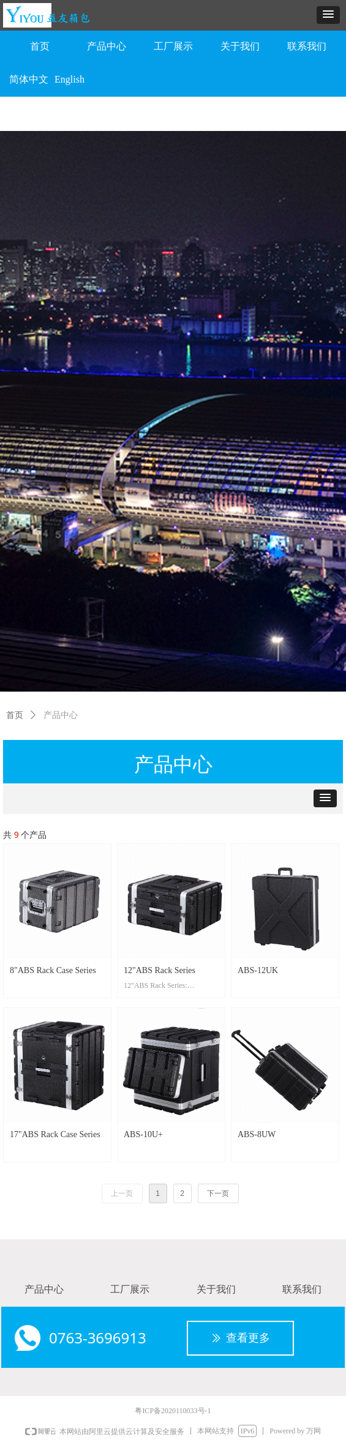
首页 (14, 715)
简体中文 (28, 79)
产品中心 (60, 715)
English (70, 79)
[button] (328, 15)
